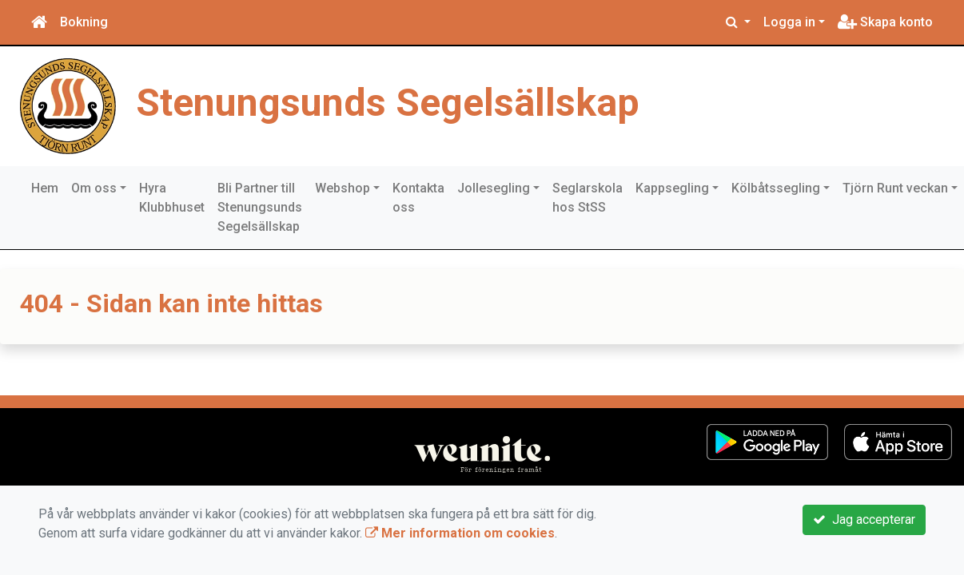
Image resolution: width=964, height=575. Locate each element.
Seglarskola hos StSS (587, 197)
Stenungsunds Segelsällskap (387, 102)
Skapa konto (885, 22)
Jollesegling (493, 188)
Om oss (94, 188)
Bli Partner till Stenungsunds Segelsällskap (259, 207)
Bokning (84, 22)
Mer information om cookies (460, 533)
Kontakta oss (418, 197)
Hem (44, 188)
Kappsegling (672, 188)
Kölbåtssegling (775, 188)
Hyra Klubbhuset (172, 197)
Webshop (342, 188)
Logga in (789, 22)
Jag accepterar (864, 519)
